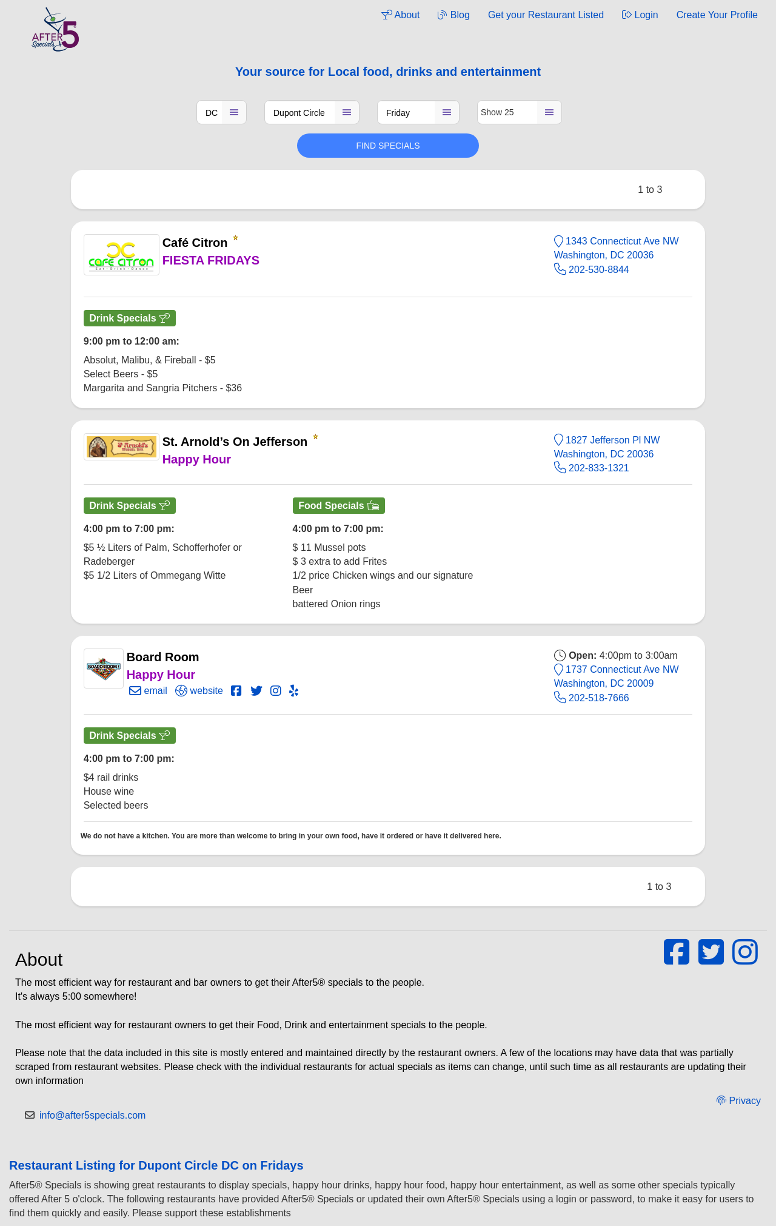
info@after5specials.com (92, 1115)
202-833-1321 (591, 468)
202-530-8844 (591, 269)
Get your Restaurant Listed (546, 15)
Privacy (739, 1101)
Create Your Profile (717, 15)
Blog (453, 15)
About (400, 15)
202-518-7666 (591, 698)
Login (640, 15)
